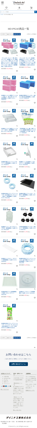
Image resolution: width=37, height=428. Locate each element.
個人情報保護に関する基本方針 (24, 421)
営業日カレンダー (30, 390)
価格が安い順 (10, 34)
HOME (1, 14)
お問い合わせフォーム (19, 364)
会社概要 (4, 423)
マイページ (19, 8)
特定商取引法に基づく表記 (8, 421)
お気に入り (6, 8)
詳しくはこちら (5, 389)
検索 (35, 12)
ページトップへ (34, 347)
